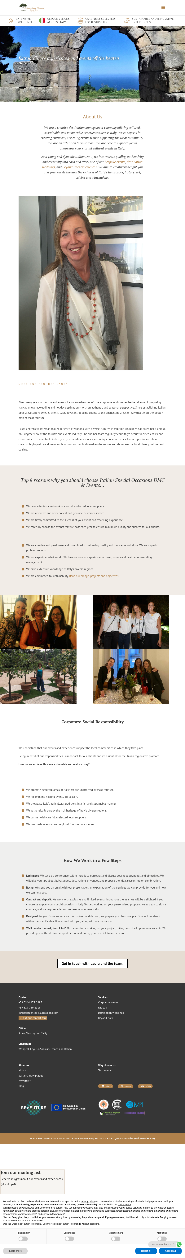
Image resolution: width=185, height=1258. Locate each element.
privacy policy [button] (88, 1201)
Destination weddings (111, 1012)
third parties (57, 1207)
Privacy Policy (134, 1138)
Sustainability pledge (31, 1075)
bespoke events (115, 162)
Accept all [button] (170, 1251)
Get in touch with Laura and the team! (92, 963)
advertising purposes (103, 1211)
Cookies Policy (148, 1138)
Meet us (23, 1070)
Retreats (103, 1007)
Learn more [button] (15, 1251)
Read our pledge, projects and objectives (93, 576)
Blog (21, 1086)
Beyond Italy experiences (79, 167)
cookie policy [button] (124, 1204)
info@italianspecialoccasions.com (38, 1012)
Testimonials (105, 1070)
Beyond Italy (105, 1018)
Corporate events (108, 1002)
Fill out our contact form (33, 1018)
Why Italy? (25, 1080)
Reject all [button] (146, 1251)
